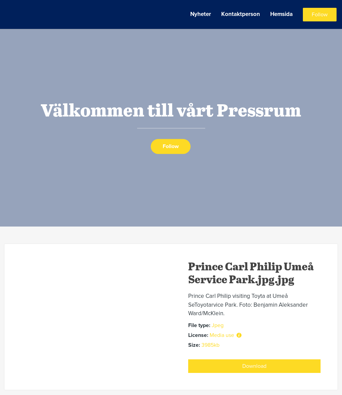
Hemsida (281, 14)
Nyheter (200, 14)
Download (254, 366)
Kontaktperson (240, 14)
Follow (320, 14)
